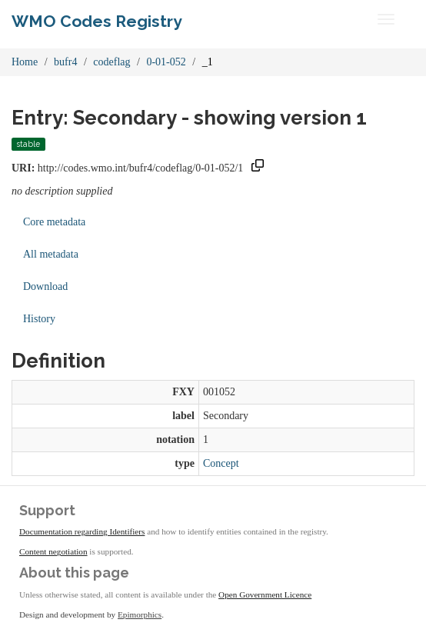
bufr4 (65, 62)
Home (25, 62)
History (39, 319)
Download (45, 286)
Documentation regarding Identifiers (82, 531)
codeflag (111, 62)
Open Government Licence (264, 594)
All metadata (50, 254)
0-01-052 (165, 62)
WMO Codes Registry (97, 21)
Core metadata (54, 222)
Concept (221, 463)
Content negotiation (53, 551)
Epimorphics (139, 614)
